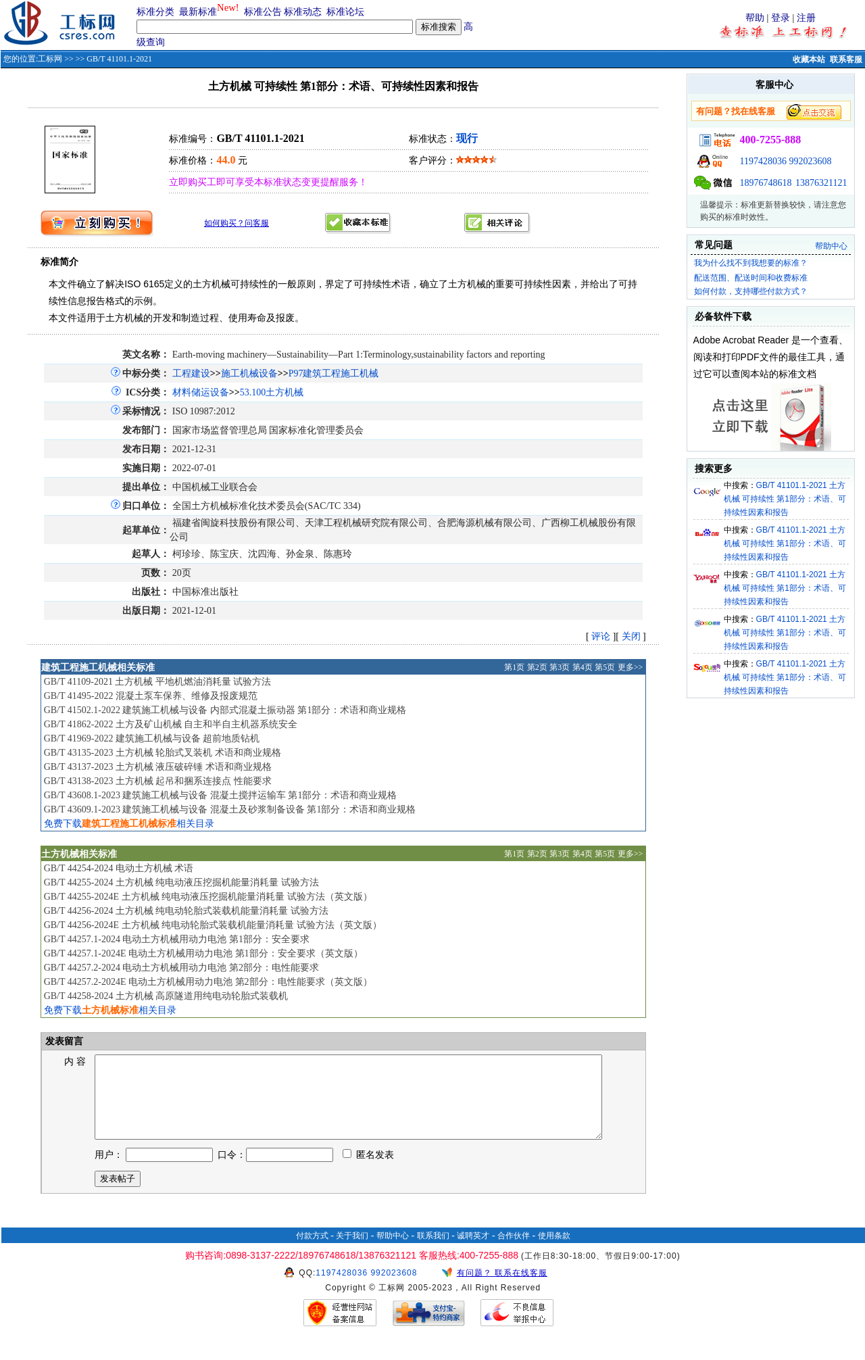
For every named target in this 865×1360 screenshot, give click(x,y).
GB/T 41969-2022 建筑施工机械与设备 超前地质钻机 (152, 738)
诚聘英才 (473, 1252)
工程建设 (191, 373)
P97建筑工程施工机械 (334, 373)
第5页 (605, 667)
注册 (806, 18)
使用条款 (554, 1252)
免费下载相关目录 (129, 824)
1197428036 (763, 161)
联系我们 (433, 1252)
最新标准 (198, 12)
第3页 (559, 667)
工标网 (50, 59)
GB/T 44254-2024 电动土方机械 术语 (119, 868)
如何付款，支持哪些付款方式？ (751, 291)
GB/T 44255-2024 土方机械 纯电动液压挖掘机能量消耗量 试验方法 (181, 882)
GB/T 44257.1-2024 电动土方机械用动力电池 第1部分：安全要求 (177, 939)
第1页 (514, 667)
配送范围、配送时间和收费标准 (751, 278)
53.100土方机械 (272, 392)
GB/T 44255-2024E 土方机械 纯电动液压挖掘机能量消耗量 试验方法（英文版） (208, 897)
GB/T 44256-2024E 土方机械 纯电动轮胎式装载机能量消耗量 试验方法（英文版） (213, 925)
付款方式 (312, 1252)
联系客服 (846, 59)
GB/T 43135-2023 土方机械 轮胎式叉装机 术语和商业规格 (162, 753)
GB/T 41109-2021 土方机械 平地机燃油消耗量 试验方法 (158, 682)
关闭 (631, 636)
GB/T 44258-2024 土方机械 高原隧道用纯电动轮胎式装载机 (166, 996)
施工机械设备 (249, 373)
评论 (600, 636)
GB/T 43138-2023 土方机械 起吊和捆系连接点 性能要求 (158, 781)
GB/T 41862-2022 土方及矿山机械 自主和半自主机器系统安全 (171, 724)
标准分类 (155, 12)
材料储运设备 (200, 392)
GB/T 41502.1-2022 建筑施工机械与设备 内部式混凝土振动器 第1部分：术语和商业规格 (225, 710)
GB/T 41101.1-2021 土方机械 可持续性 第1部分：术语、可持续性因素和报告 (785, 499)
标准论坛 (345, 12)
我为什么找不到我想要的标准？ (751, 263)
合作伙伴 (513, 1252)
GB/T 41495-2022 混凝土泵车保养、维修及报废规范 (150, 696)
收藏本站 (809, 59)
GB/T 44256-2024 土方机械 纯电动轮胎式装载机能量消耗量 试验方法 (186, 911)
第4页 (582, 667)
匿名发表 (368, 1171)
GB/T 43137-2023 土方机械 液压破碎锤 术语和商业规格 (158, 767)
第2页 (537, 667)
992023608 (810, 161)
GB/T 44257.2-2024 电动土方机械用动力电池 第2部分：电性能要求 (181, 968)
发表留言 (63, 1041)
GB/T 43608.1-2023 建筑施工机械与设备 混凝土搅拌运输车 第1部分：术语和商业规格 (220, 795)
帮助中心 (831, 246)
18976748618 (766, 183)
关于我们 (352, 1252)
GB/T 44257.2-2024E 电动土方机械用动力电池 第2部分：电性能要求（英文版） (208, 982)
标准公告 (263, 12)
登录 (780, 18)
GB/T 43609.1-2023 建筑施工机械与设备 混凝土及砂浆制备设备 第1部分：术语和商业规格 (230, 809)
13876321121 (821, 183)
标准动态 (303, 12)
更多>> (630, 667)
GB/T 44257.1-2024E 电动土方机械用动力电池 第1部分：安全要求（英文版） (203, 953)
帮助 (754, 18)
